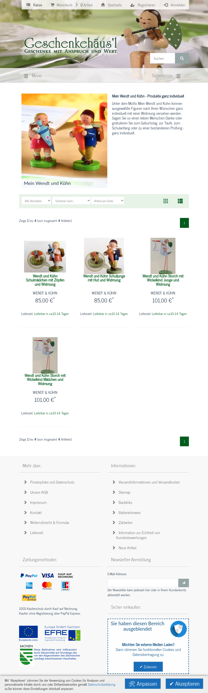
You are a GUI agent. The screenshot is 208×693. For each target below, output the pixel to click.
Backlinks (122, 502)
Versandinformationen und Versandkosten (146, 482)
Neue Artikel (124, 547)
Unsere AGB (36, 492)
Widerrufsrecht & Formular (47, 522)
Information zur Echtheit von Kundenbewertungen (136, 534)
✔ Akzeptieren (184, 683)
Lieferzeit (34, 532)
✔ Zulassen (148, 666)
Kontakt (33, 512)
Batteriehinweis (127, 512)
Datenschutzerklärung (101, 684)
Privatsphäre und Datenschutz (49, 482)
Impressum (35, 502)
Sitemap (121, 492)
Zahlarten (123, 522)
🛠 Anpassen (143, 683)
